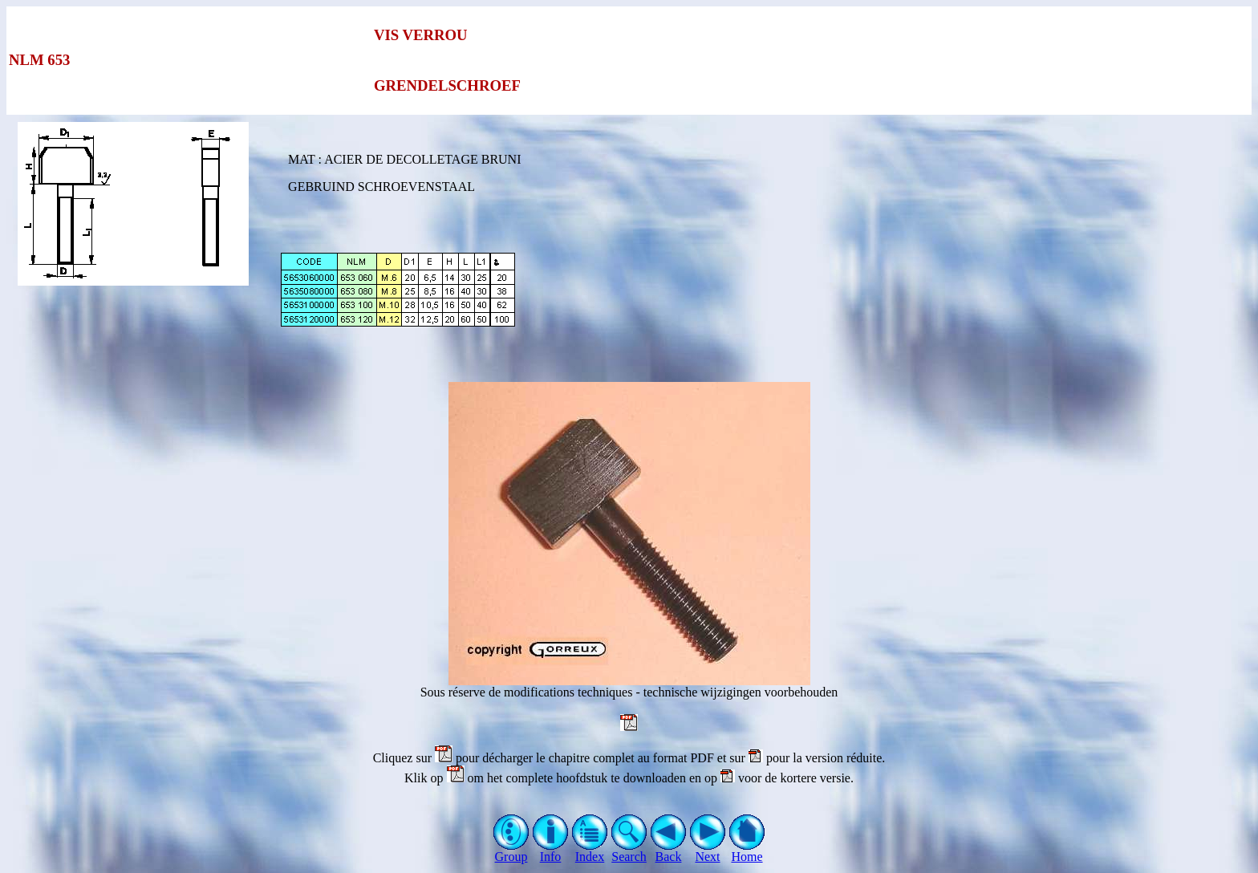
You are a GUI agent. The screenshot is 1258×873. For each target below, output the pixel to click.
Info (551, 850)
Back (669, 850)
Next (708, 850)
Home (747, 850)
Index (590, 850)
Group (511, 850)
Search (629, 850)
